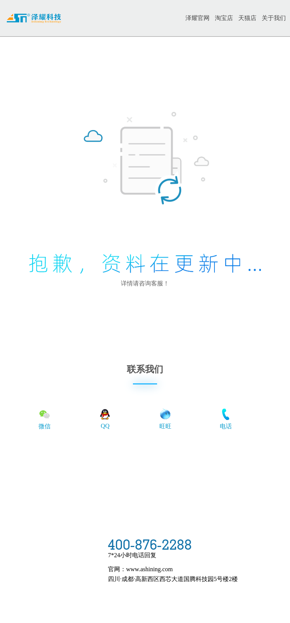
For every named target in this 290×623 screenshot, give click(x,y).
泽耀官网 (197, 18)
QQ (105, 418)
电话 (226, 418)
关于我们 (274, 18)
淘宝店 (224, 18)
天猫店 (247, 18)
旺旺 (165, 418)
